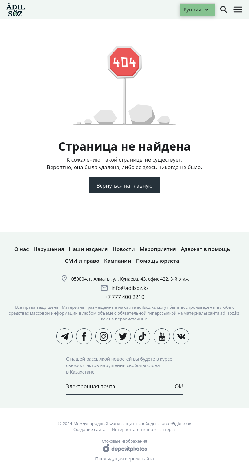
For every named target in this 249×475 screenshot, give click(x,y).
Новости (124, 249)
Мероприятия (158, 249)
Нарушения (48, 249)
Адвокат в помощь (205, 249)
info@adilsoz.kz (130, 288)
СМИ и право (82, 260)
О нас (21, 249)
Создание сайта (89, 429)
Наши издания (88, 249)
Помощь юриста (157, 260)
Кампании (117, 260)
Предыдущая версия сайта (124, 459)
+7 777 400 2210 (124, 297)
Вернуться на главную (124, 185)
